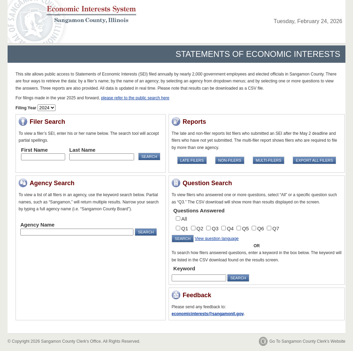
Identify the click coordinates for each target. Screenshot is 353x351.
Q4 (230, 228)
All (184, 219)
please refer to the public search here (135, 98)
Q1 (184, 228)
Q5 (245, 228)
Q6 (260, 228)
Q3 (215, 228)
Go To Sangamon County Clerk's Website (307, 341)
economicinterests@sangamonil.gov (207, 313)
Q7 (275, 228)
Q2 (199, 228)
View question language (217, 238)
